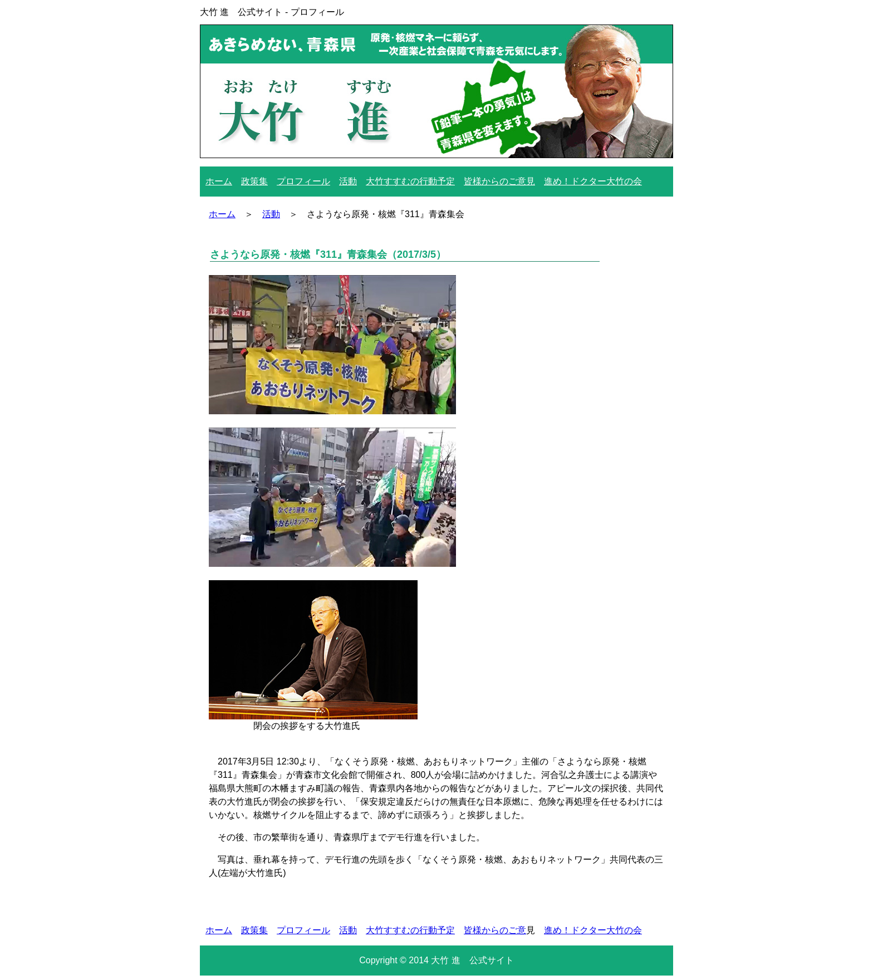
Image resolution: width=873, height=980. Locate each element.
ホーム (218, 181)
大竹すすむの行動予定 (410, 181)
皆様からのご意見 (499, 181)
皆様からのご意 (495, 930)
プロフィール (303, 181)
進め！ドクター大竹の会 (593, 181)
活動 (348, 181)
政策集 (254, 181)
